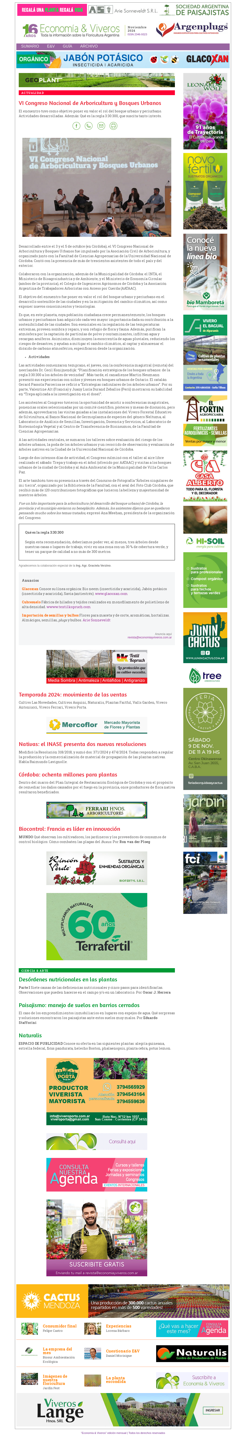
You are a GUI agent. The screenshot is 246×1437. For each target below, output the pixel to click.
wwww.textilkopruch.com (69, 607)
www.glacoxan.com (111, 593)
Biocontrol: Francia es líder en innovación (69, 828)
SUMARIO (30, 46)
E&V (51, 46)
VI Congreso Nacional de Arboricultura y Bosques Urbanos (90, 102)
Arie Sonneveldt (97, 620)
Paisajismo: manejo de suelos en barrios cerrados (79, 1005)
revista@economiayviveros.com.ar (150, 637)
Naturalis (30, 1035)
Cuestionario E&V (123, 1350)
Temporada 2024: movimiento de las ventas (73, 694)
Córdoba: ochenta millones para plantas (68, 774)
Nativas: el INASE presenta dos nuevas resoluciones (82, 743)
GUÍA (67, 46)
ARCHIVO (89, 46)
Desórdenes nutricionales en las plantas (68, 979)
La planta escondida (116, 1379)
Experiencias (118, 1325)
